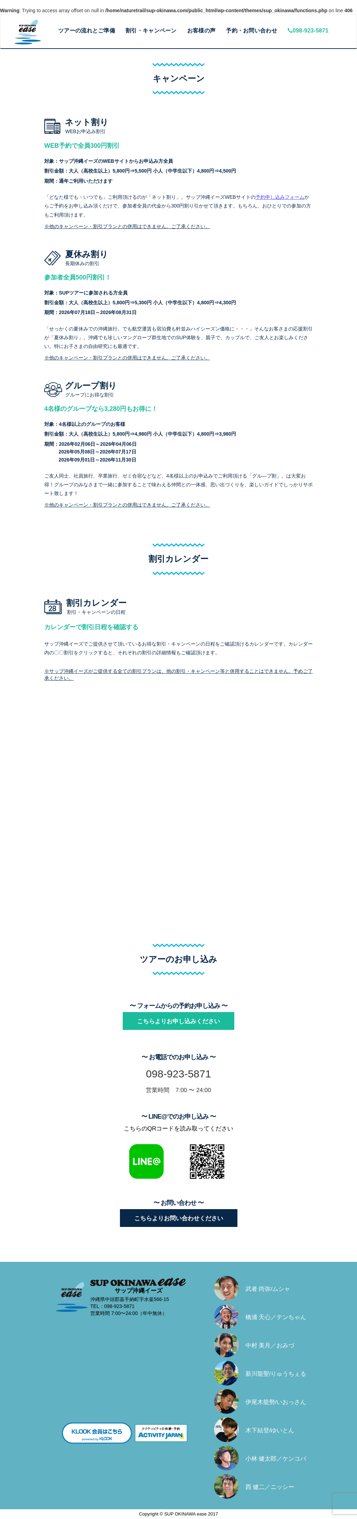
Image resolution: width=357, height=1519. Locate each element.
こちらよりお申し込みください (178, 1021)
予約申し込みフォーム (280, 197)
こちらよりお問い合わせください (178, 1218)
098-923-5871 (308, 31)
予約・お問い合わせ (251, 31)
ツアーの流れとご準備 (86, 31)
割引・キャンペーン (151, 31)
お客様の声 (201, 31)
